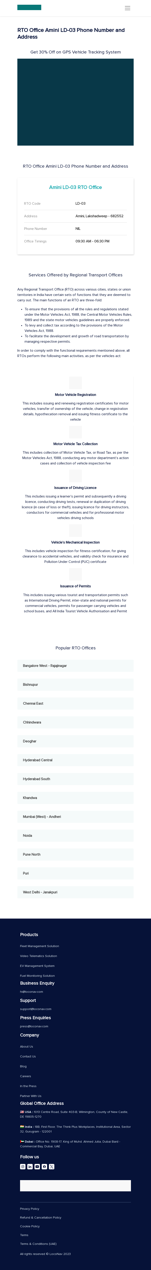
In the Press (28, 1086)
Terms (24, 1235)
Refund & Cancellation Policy (40, 1217)
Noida (27, 835)
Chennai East (33, 703)
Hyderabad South (36, 779)
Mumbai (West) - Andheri (42, 817)
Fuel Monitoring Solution (37, 975)
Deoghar (29, 741)
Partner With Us (30, 1096)
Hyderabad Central (37, 760)
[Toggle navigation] (127, 8)
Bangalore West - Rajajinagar (45, 666)
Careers (25, 1076)
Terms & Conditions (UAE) (38, 1244)
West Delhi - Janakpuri (40, 892)
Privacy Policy (29, 1208)
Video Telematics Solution (38, 956)
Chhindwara (32, 722)
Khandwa (30, 798)
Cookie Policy (30, 1226)
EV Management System (37, 966)
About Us (26, 1046)
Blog (23, 1066)
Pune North (31, 854)
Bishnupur (30, 684)
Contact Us (28, 1056)
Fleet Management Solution (39, 946)
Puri (26, 873)
